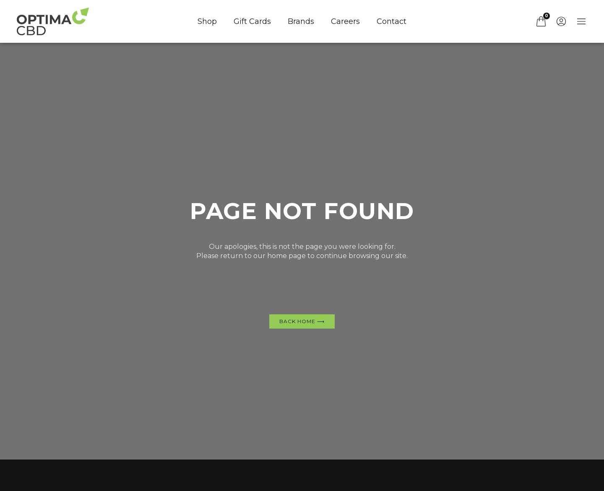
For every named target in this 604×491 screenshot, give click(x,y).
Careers (345, 21)
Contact (391, 21)
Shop (207, 21)
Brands (301, 21)
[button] (521, 21)
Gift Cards (252, 21)
